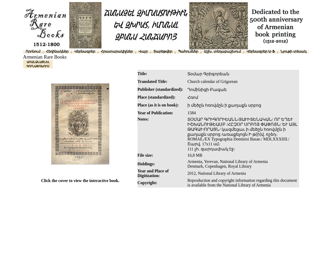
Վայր (143, 51)
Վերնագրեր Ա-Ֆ (261, 51)
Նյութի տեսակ (293, 51)
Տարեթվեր (162, 51)
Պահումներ (188, 51)
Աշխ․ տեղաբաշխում (222, 51)
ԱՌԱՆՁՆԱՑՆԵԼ (38, 62)
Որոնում (33, 51)
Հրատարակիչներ (117, 51)
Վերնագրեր (84, 51)
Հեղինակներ (57, 51)
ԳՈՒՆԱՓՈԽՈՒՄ (37, 66)
